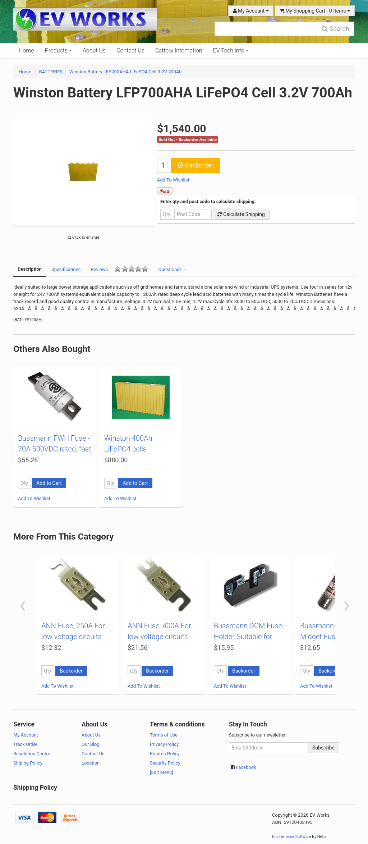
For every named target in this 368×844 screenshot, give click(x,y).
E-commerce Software (291, 836)
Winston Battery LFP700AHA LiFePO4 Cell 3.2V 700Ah (125, 71)
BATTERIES (51, 71)
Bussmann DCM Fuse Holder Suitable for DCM (248, 636)
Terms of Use (164, 735)
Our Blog (91, 744)
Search (335, 28)
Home (26, 50)
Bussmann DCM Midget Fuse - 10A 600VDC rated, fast (329, 636)
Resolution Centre (31, 753)
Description (30, 269)
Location (91, 763)
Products (58, 50)
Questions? (172, 269)
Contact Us (130, 50)
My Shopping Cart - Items (315, 11)
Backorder (195, 165)
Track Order (25, 744)
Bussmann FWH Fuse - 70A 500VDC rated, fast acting (54, 449)
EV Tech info (231, 50)
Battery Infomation (178, 50)
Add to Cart (49, 483)
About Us (94, 50)
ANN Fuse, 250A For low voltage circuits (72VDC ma (73, 636)
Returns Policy (165, 753)
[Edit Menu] (161, 772)
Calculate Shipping (240, 214)
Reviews (119, 269)
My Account (251, 11)
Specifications (66, 269)
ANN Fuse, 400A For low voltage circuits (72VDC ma (159, 636)
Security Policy (165, 763)
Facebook (246, 767)
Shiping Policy (27, 763)
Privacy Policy (164, 744)
